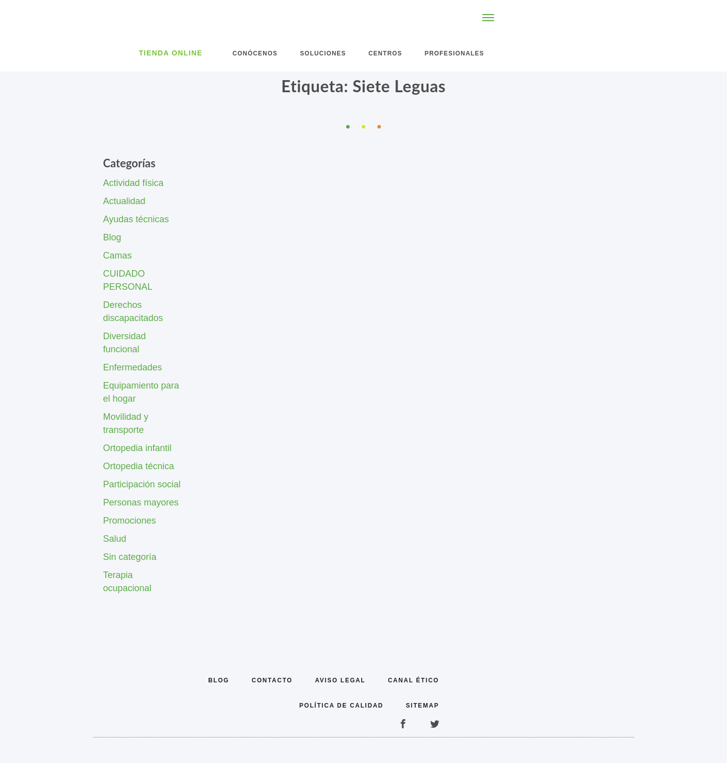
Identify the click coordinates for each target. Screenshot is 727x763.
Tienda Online (171, 53)
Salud (114, 539)
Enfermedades (132, 367)
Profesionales (454, 53)
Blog (112, 237)
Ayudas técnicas (136, 219)
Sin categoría (130, 557)
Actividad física (133, 183)
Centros (385, 53)
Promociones (129, 521)
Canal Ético (413, 680)
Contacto (271, 680)
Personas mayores (141, 502)
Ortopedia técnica (138, 466)
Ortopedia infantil (137, 448)
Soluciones (323, 53)
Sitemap (422, 705)
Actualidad (124, 201)
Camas (117, 255)
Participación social (142, 484)
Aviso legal (340, 680)
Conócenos (254, 53)
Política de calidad (341, 705)
